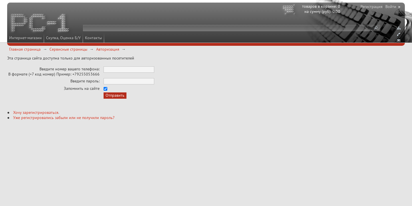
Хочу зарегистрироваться (35, 112)
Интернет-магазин (25, 37)
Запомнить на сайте (82, 88)
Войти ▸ (393, 6)
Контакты (93, 37)
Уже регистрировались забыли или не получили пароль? (63, 117)
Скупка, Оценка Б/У (63, 37)
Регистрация (371, 6)
